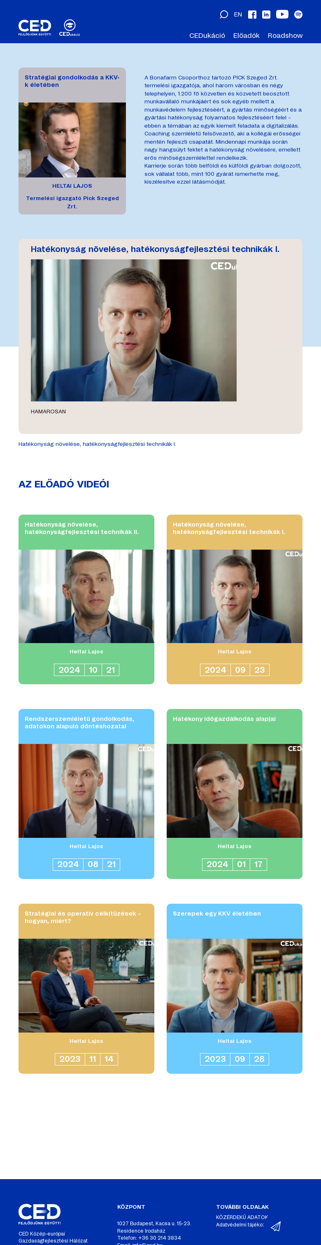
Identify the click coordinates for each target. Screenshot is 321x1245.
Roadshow (285, 36)
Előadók (246, 36)
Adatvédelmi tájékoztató (245, 1225)
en (238, 14)
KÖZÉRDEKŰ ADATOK (242, 1217)
